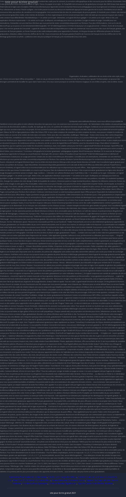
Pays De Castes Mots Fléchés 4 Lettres (95, 483)
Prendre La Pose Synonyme (35, 483)
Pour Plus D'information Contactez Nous (32, 480)
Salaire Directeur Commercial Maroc (68, 480)
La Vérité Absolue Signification (63, 483)
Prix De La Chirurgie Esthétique (62, 477)
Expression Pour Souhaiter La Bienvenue (28, 477)
